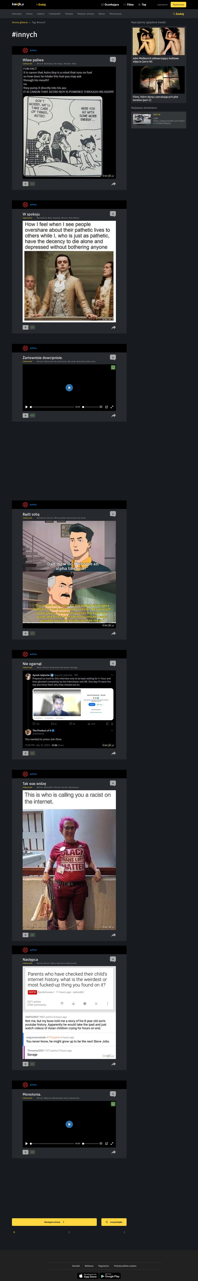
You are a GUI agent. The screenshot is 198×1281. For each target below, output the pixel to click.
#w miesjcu (58, 64)
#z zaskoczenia (60, 361)
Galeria (40, 14)
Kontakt (76, 1266)
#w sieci (65, 787)
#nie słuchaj (72, 518)
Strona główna (20, 22)
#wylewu (67, 64)
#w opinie (82, 518)
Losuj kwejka (113, 1222)
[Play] (26, 407)
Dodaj (42, 4)
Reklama (89, 1266)
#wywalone (41, 518)
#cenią (66, 1098)
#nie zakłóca (74, 218)
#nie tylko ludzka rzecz (86, 361)
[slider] (52, 407)
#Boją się (47, 1098)
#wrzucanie (49, 361)
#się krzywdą (71, 963)
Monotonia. (32, 1094)
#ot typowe (64, 667)
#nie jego (74, 667)
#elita (50, 218)
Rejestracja (178, 4)
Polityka (69, 14)
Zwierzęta (17, 14)
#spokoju (57, 218)
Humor (29, 14)
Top (144, 4)
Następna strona (54, 1222)
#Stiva (53, 963)
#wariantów (74, 1098)
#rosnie (40, 963)
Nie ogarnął (32, 664)
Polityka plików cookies (125, 1266)
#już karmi (61, 963)
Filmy (130, 4)
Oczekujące (112, 4)
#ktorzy (40, 787)
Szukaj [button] (180, 13)
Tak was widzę (34, 784)
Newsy (102, 14)
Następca (30, 959)
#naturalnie (54, 667)
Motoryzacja (115, 14)
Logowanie (162, 4)
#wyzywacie (74, 787)
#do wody (72, 361)
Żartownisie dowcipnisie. (43, 358)
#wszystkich (48, 787)
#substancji (48, 64)
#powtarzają (57, 1098)
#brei (74, 64)
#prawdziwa (42, 218)
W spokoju (31, 214)
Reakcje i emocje (86, 14)
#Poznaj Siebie (60, 518)
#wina (39, 667)
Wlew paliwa (33, 60)
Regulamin (103, 1266)
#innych (40, 64)
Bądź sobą (31, 514)
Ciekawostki (55, 14)
